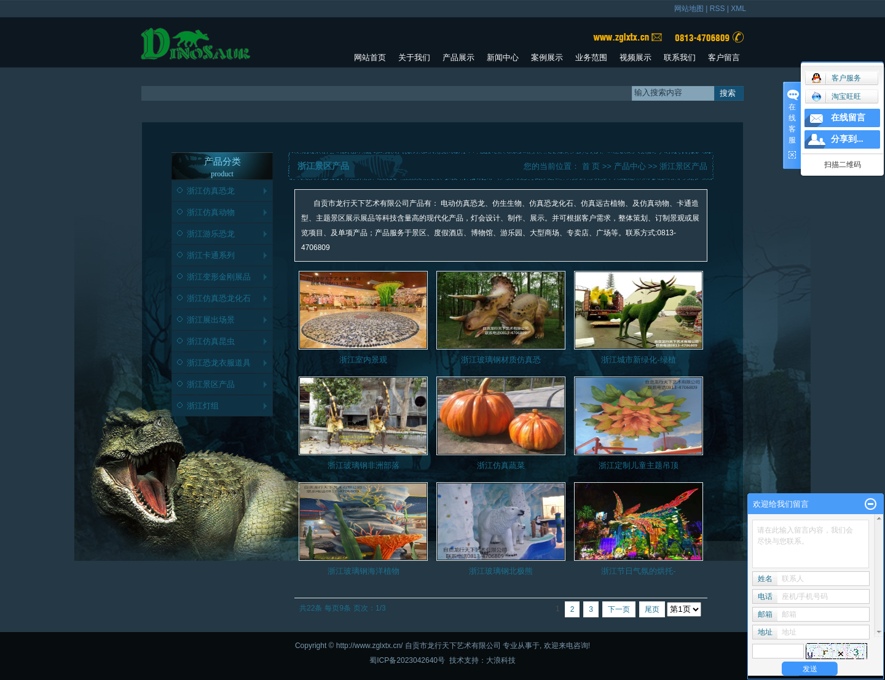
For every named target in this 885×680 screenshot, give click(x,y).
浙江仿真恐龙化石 (219, 298)
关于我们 (414, 57)
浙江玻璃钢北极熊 (501, 571)
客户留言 (724, 57)
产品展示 (458, 57)
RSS (717, 8)
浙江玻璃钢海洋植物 (363, 571)
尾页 (652, 609)
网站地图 (689, 8)
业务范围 (591, 57)
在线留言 (848, 117)
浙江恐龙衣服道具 (219, 362)
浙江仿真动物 (211, 212)
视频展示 (635, 57)
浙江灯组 (203, 405)
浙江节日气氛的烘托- (638, 571)
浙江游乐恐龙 (211, 233)
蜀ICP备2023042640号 (407, 660)
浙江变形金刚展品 (219, 276)
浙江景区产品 (211, 384)
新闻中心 (503, 57)
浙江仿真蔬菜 (501, 465)
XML (738, 8)
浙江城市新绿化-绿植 (638, 359)
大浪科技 (501, 660)
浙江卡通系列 (211, 255)
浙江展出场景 (211, 319)
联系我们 (680, 57)
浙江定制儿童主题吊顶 (638, 465)
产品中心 (630, 166)
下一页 (619, 609)
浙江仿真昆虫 (211, 341)
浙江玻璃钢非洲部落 (363, 465)
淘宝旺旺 (836, 96)
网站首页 (370, 57)
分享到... (847, 139)
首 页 (591, 166)
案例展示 (547, 57)
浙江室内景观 (363, 359)
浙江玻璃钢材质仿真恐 (501, 359)
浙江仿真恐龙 (211, 190)
